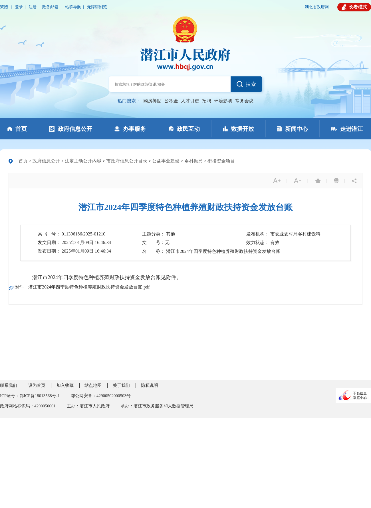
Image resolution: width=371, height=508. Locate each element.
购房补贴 (152, 100)
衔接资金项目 (221, 161)
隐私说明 (149, 385)
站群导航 (73, 7)
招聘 (206, 100)
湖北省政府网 (317, 7)
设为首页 (36, 385)
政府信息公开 (46, 161)
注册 (33, 7)
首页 (23, 161)
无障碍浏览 (97, 7)
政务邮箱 (50, 7)
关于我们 (121, 385)
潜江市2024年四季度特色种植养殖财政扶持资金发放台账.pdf (89, 287)
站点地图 (93, 385)
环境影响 (223, 100)
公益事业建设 (166, 161)
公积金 (171, 100)
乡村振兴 (193, 161)
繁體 (4, 7)
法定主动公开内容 (83, 161)
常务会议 (244, 100)
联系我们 (8, 385)
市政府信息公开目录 (126, 161)
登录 (19, 7)
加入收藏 (65, 385)
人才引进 (190, 100)
